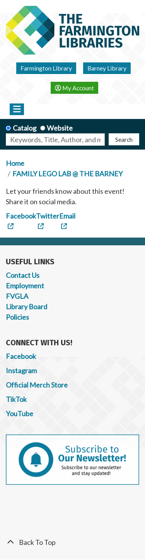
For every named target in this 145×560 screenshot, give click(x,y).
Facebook (21, 356)
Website (60, 128)
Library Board (26, 306)
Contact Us (22, 275)
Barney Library (106, 68)
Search (124, 139)
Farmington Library (46, 68)
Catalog (24, 128)
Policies (17, 317)
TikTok (16, 399)
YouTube (19, 413)
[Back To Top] (72, 542)
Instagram (21, 370)
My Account (74, 87)
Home (15, 163)
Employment (25, 285)
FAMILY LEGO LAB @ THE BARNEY (67, 173)
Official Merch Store (37, 385)
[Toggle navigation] (17, 109)
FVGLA (17, 296)
